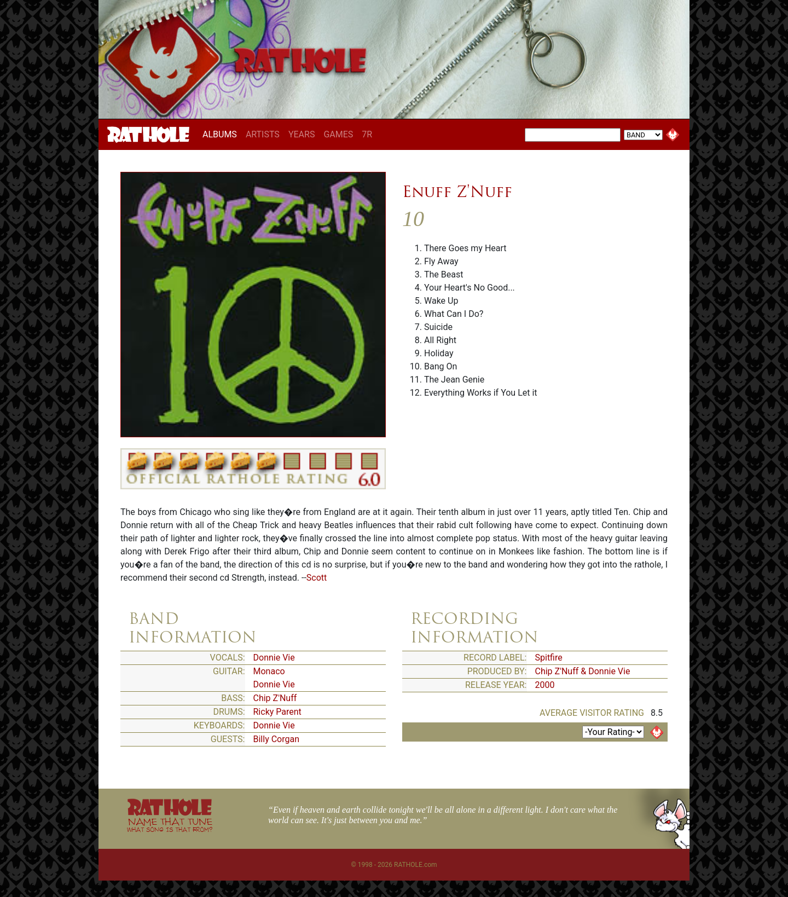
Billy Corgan (276, 739)
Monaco (269, 671)
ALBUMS (221, 134)
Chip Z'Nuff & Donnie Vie (582, 671)
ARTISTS (263, 134)
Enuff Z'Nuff (457, 192)
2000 (545, 685)
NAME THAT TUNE (169, 824)
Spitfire (549, 657)
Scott (316, 577)
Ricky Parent (277, 712)
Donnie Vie (274, 657)
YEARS (301, 134)
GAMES (338, 134)
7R (367, 134)
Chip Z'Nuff (275, 698)
